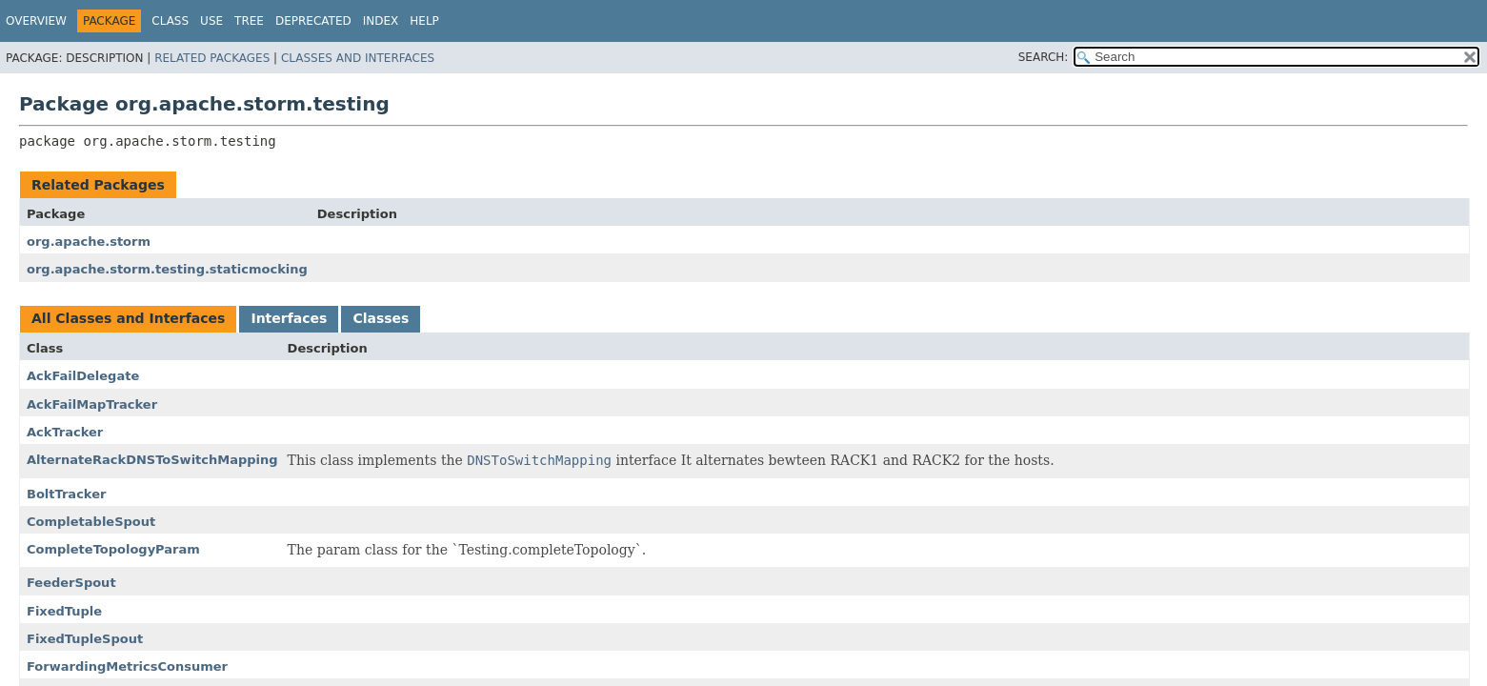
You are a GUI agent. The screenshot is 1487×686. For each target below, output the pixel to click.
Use (211, 21)
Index (381, 21)
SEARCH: (1043, 57)
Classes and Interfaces (357, 58)
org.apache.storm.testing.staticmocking (167, 269)
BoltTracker (66, 494)
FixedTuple (64, 611)
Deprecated (313, 21)
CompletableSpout (91, 521)
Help (424, 21)
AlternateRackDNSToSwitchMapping (152, 460)
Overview (36, 21)
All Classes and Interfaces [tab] (128, 318)
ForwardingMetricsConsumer (127, 666)
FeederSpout (71, 582)
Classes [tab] (380, 318)
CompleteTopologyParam (113, 549)
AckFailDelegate (83, 376)
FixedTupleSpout (85, 639)
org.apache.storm (89, 241)
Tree (249, 21)
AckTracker (65, 432)
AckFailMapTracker (92, 404)
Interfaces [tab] (289, 318)
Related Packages (212, 58)
